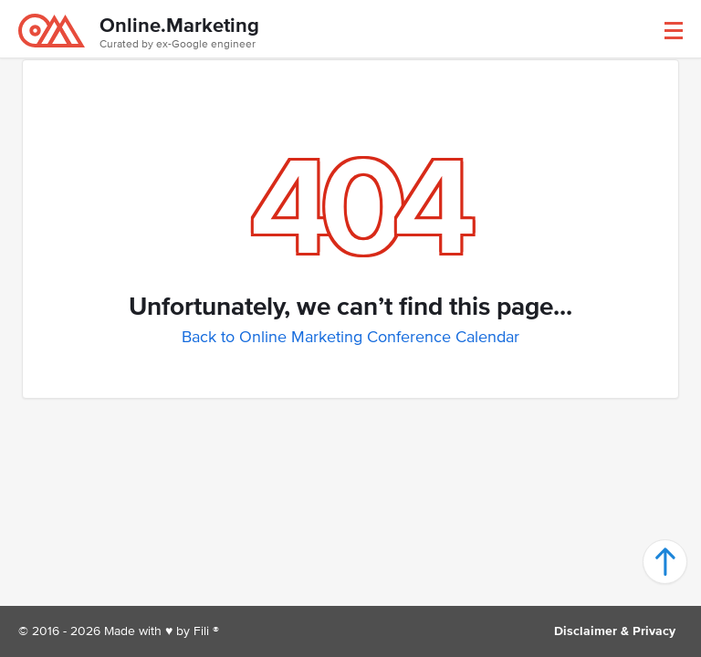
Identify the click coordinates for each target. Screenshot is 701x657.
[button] (673, 30)
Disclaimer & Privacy (614, 631)
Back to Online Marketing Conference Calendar (350, 337)
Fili (201, 631)
